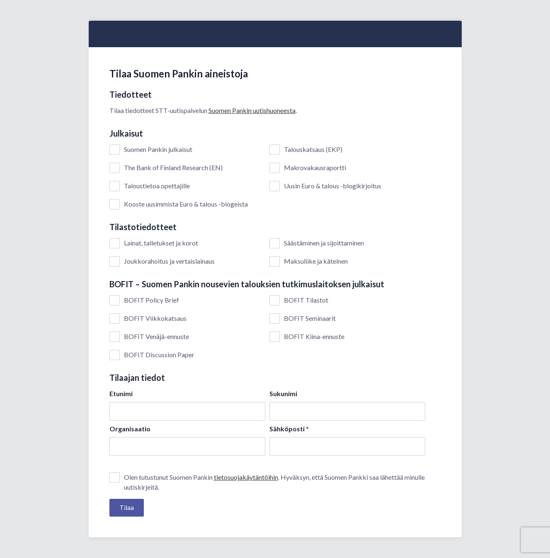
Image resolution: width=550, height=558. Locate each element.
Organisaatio (129, 429)
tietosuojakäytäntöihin (246, 477)
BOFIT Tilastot (306, 300)
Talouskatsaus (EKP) (313, 149)
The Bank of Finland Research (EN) (173, 168)
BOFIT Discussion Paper (159, 355)
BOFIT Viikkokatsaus (155, 318)
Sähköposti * (289, 429)
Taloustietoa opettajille (157, 186)
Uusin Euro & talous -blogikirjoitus (332, 186)
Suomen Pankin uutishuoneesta (252, 110)
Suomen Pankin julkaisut (158, 149)
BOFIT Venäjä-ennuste (156, 337)
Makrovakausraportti (315, 168)
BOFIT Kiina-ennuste (314, 337)
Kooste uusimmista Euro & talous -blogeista (186, 204)
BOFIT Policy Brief (151, 300)
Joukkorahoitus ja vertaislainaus (169, 261)
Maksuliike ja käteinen (316, 261)
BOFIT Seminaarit (310, 318)
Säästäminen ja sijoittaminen (324, 243)
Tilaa (126, 507)
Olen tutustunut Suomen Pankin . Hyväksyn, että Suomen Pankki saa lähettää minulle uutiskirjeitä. (274, 481)
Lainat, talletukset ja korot (161, 243)
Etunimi (121, 393)
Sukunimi (283, 393)
